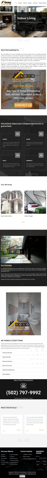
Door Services (4, 458)
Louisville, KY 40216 (27, 454)
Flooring (3, 460)
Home (16, 3)
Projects (25, 3)
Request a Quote (42, 3)
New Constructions (6, 216)
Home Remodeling (5, 462)
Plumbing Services (14, 464)
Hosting (22, 474)
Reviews (30, 3)
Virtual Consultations (14, 462)
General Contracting (14, 460)
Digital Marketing (32, 474)
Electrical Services (13, 458)
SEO (26, 474)
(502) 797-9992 (23, 392)
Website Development (14, 474)
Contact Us (35, 3)
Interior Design (28, 216)
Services (20, 3)
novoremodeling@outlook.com (29, 458)
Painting (3, 464)
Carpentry (12, 456)
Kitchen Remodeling (14, 454)
